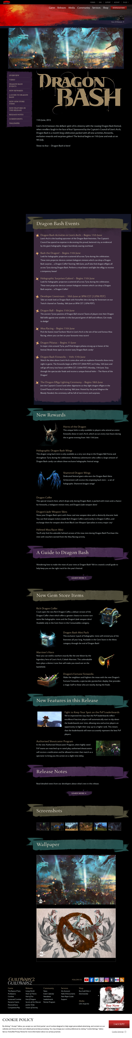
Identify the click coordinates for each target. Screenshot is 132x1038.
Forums (92, 2)
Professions (12, 994)
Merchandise (83, 994)
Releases (61, 7)
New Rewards (16, 91)
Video (12, 80)
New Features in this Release (17, 109)
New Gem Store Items (16, 102)
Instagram (107, 980)
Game (52, 7)
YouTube (86, 980)
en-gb (125, 2)
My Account (65, 991)
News (45, 991)
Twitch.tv (101, 980)
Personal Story (13, 1005)
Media (71, 7)
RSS (122, 980)
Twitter (96, 980)
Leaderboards (48, 999)
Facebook (91, 980)
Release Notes (16, 115)
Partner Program (49, 1002)
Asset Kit (84, 1004)
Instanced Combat (14, 999)
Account (117, 2)
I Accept (119, 1024)
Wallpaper (14, 123)
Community (83, 7)
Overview (14, 75)
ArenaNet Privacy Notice (16, 1032)
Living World (30, 991)
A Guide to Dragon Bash (18, 96)
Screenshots (16, 119)
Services (96, 7)
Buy (85, 991)
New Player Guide (67, 996)
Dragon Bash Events (16, 85)
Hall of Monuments (68, 994)
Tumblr (112, 980)
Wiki (100, 2)
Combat (11, 996)
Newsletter (47, 996)
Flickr (117, 980)
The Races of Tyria (14, 991)
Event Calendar (48, 994)
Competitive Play (14, 1008)
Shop (105, 7)
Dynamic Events (13, 1002)
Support (107, 2)
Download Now (119, 8)
